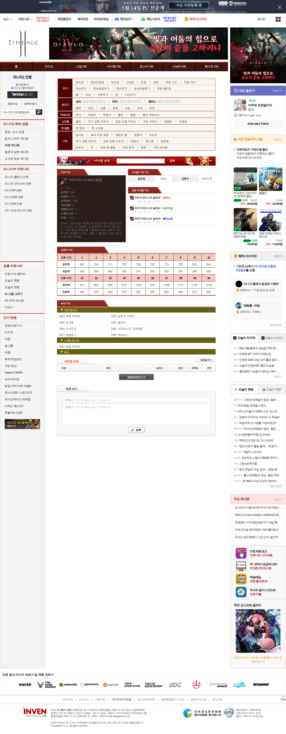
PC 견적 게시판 (14, 300)
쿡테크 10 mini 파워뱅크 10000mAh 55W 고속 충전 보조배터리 (258, 515)
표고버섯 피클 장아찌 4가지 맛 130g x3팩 (258, 507)
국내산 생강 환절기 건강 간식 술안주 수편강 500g (258, 537)
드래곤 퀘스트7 (14, 406)
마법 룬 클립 (108, 147)
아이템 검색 (106, 161)
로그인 (261, 19)
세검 (156, 82)
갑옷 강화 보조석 (113, 141)
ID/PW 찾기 (30, 104)
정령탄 (168, 121)
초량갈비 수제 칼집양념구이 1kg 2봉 (256, 522)
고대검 (130, 82)
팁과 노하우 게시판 (16, 138)
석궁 (88, 94)
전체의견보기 (136, 377)
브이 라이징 (12, 379)
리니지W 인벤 (13, 203)
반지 (78, 115)
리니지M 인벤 (13, 190)
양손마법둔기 (142, 88)
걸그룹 (9, 345)
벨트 (120, 115)
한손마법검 (97, 82)
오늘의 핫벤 (12, 280)
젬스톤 (150, 141)
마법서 (135, 141)
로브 (100, 101)
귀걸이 (92, 115)
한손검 (80, 82)
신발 (103, 108)
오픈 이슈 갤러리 (15, 273)
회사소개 (68, 699)
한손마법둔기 (101, 88)
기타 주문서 (150, 121)
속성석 (153, 135)
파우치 (80, 147)
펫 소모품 (97, 128)
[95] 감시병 (66, 322)
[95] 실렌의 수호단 (123, 316)
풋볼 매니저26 (13, 412)
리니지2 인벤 (22, 77)
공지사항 (217, 699)
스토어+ (277, 139)
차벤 (7, 339)
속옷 (140, 108)
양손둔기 (121, 88)
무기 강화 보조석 (86, 141)
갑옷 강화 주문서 (126, 121)
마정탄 (183, 121)
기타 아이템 (160, 147)
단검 (143, 82)
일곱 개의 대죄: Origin (18, 385)
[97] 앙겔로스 (67, 335)
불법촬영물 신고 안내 (172, 699)
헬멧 (78, 108)
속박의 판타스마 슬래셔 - (152, 197)
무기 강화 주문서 (98, 121)
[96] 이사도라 (67, 328)
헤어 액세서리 (151, 115)
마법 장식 (128, 147)
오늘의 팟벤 (12, 287)
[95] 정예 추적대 (69, 316)
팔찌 (133, 115)
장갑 (90, 108)
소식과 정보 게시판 (16, 158)
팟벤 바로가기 (13, 325)
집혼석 (138, 135)
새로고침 (274, 325)
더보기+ (277, 90)
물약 (78, 121)
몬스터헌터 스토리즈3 (18, 392)
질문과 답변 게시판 (16, 151)
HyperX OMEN (14, 372)
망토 (152, 108)
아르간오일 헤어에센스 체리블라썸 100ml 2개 (258, 529)
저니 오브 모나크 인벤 (18, 210)
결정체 (165, 141)
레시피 (80, 135)
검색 (39, 112)
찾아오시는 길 (198, 699)
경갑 (85, 101)
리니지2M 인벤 (14, 197)
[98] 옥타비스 (119, 335)
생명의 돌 (121, 135)
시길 (127, 108)
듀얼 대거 (190, 82)
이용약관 (100, 699)
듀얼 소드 (171, 82)
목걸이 (107, 115)
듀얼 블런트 (164, 88)
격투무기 (103, 94)
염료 (143, 147)
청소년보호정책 (146, 699)
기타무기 (130, 94)
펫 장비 (80, 128)
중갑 (93, 101)
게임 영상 (11, 365)
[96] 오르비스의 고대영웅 (127, 328)
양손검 (115, 82)
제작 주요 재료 (100, 135)
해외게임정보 (13, 359)
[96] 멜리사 (118, 322)
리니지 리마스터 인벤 (18, 183)
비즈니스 (84, 699)
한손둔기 (81, 88)
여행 (7, 352)
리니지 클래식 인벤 (16, 176)
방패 (115, 108)
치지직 (9, 332)
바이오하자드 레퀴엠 (18, 399)
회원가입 (13, 104)
